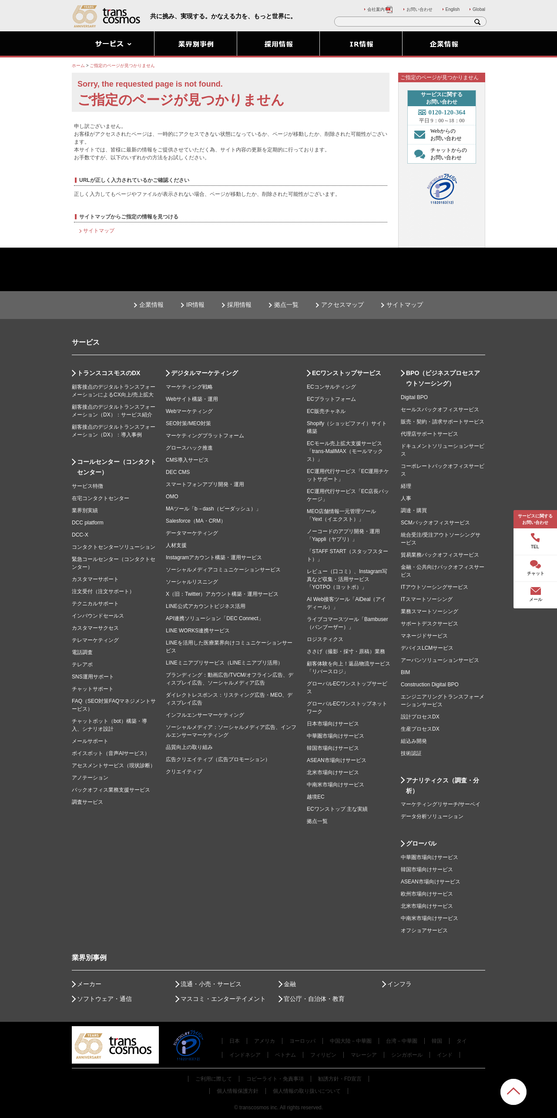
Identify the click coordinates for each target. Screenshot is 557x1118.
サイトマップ (98, 231)
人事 (406, 498)
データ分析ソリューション (432, 816)
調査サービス (87, 802)
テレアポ (82, 664)
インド (445, 1055)
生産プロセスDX (420, 729)
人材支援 (176, 545)
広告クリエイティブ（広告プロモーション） (218, 759)
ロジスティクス (325, 639)
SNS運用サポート (93, 677)
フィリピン (323, 1055)
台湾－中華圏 (401, 1041)
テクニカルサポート (95, 604)
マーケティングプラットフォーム (205, 436)
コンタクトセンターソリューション (113, 547)
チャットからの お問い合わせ (438, 154)
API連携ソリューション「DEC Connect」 (215, 618)
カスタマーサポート (95, 579)
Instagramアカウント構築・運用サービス (214, 557)
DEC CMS (178, 472)
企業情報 (151, 304)
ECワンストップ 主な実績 (337, 809)
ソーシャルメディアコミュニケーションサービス (223, 570)
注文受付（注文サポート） (103, 591)
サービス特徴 (87, 486)
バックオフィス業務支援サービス (111, 790)
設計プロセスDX (420, 717)
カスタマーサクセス (95, 628)
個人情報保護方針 (237, 1091)
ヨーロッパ (302, 1041)
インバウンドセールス (98, 616)
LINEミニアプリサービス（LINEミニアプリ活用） (224, 663)
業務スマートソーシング (429, 611)
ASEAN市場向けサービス (336, 760)
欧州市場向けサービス (427, 894)
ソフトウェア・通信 (104, 998)
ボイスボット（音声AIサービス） (111, 753)
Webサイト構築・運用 (192, 399)
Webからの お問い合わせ (436, 134)
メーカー (89, 983)
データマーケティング (192, 533)
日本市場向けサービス (333, 724)
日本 (234, 1041)
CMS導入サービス (187, 460)
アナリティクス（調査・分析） (442, 785)
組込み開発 (414, 741)
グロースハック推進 (189, 448)
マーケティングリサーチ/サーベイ (440, 804)
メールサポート (90, 741)
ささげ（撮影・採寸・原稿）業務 (346, 651)
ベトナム (285, 1055)
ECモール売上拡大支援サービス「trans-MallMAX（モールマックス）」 (345, 451)
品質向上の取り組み (189, 747)
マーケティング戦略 (189, 387)
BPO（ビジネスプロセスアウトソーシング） (443, 378)
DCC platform (88, 523)
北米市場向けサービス (333, 772)
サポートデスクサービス (429, 624)
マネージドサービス (424, 636)
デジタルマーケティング (204, 372)
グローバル (421, 843)
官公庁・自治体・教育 (314, 998)
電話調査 (82, 652)
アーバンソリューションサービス (440, 660)
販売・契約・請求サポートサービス (442, 422)
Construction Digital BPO (430, 685)
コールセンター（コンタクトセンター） (116, 467)
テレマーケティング (95, 640)
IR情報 (195, 304)
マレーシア (364, 1055)
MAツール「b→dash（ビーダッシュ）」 (213, 509)
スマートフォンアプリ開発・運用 (205, 484)
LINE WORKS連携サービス (198, 631)
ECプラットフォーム (331, 399)
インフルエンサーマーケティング (205, 715)
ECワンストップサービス (346, 372)
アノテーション (90, 778)
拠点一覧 (286, 304)
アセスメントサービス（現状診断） (113, 765)
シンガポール (407, 1055)
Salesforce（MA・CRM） (196, 521)
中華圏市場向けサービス (335, 736)
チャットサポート (93, 689)
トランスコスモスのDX (108, 372)
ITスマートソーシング (427, 599)
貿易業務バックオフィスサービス (440, 555)
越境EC (316, 797)
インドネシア (245, 1055)
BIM (405, 672)
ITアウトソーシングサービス (434, 587)
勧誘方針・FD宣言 (340, 1079)
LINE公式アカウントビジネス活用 (205, 606)
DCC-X (80, 535)
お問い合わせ (419, 9)
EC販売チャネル (326, 411)
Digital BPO (414, 397)
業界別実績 (85, 510)
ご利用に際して (213, 1079)
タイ (461, 1041)
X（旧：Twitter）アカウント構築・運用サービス (222, 594)
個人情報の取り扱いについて (307, 1091)
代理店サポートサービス (429, 434)
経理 (406, 486)
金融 (290, 983)
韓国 (437, 1041)
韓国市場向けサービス (333, 748)
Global (479, 9)
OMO (172, 497)
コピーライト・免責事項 (275, 1079)
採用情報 (239, 304)
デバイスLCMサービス (427, 648)
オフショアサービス (424, 930)
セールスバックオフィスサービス (440, 409)
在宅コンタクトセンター (100, 498)
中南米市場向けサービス (335, 785)
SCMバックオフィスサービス (435, 523)
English (453, 9)
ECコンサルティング (331, 387)
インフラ (399, 983)
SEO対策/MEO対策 (188, 423)
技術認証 (411, 753)
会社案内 (380, 9)
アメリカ (264, 1041)
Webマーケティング (189, 411)
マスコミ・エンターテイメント (223, 998)
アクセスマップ (342, 304)
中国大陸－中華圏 (351, 1041)
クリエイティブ (184, 772)
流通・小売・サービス (211, 983)
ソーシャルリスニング (192, 582)
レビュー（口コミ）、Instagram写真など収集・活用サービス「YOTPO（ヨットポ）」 (347, 579)
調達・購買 (414, 510)
